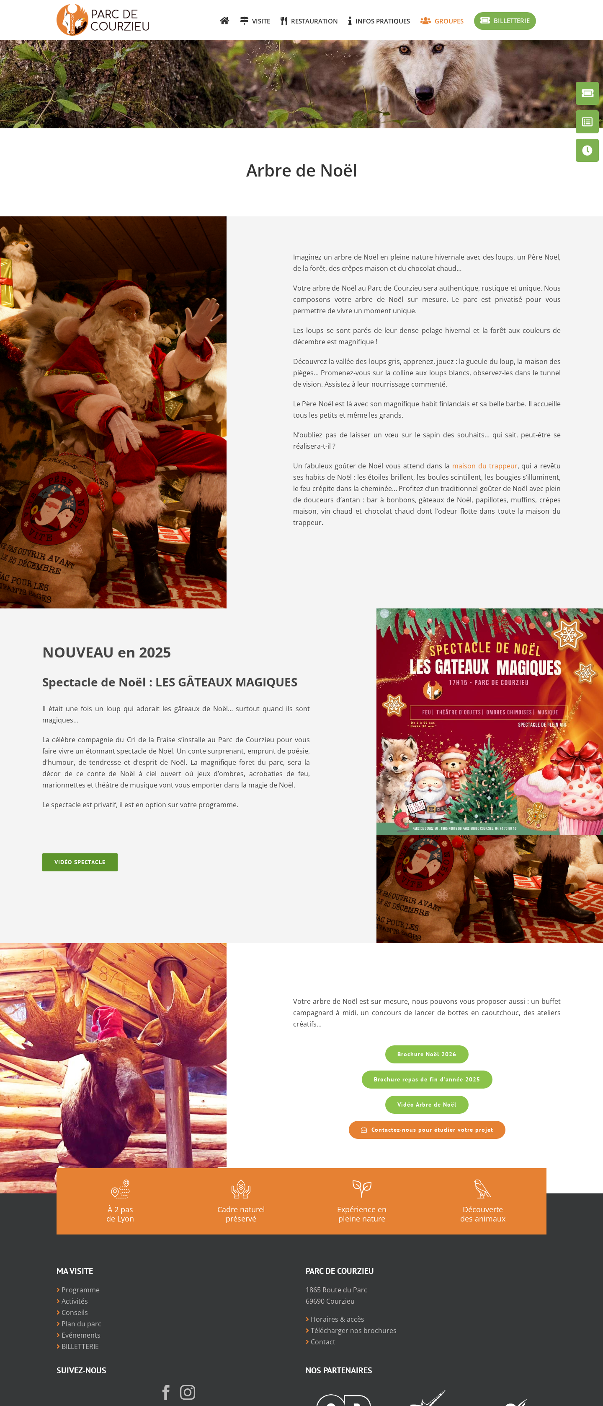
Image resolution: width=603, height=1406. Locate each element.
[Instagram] (187, 1392)
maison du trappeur (485, 465)
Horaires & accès (335, 1319)
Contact (320, 1341)
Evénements (78, 1335)
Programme (78, 1289)
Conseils (72, 1312)
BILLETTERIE (78, 1346)
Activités (72, 1301)
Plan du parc (79, 1323)
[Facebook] (166, 1392)
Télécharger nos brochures (351, 1330)
